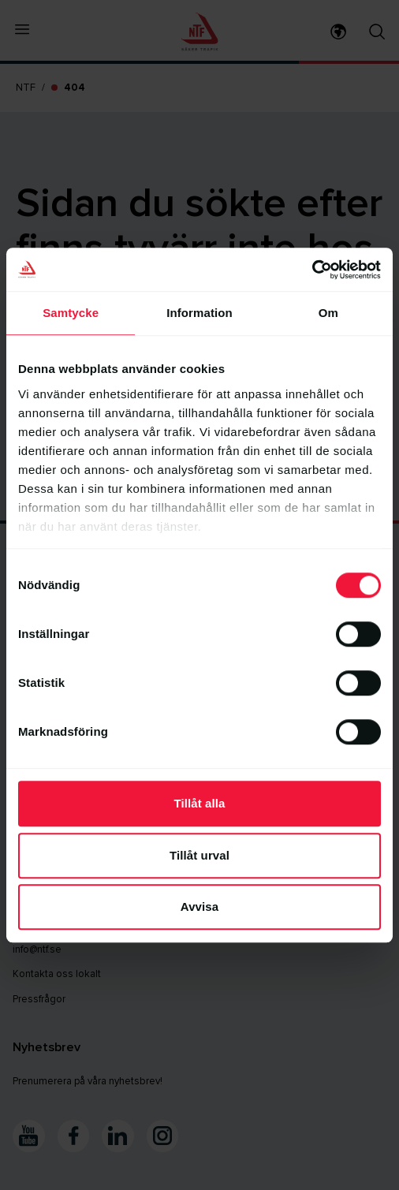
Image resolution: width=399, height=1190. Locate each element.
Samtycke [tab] (71, 312)
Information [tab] (199, 312)
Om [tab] (328, 312)
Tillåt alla (199, 803)
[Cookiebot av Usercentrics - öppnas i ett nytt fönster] (312, 269)
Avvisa (199, 906)
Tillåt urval (199, 855)
